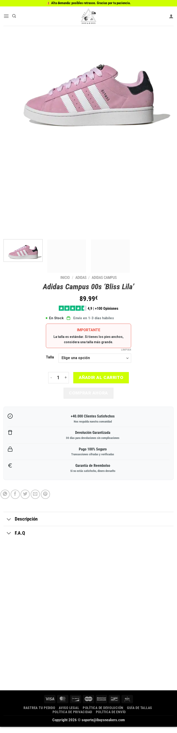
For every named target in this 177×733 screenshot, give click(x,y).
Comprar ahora (88, 394)
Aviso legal (69, 714)
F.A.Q (14, 540)
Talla (50, 359)
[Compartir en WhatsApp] (5, 500)
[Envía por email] (35, 500)
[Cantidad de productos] (58, 379)
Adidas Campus (104, 277)
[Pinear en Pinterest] (45, 500)
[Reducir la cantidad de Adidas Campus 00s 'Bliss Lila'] (51, 379)
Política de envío (111, 718)
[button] (6, 16)
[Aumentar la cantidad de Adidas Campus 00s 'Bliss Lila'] (66, 379)
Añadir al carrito (101, 378)
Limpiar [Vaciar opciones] (126, 351)
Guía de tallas (139, 714)
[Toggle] (9, 526)
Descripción (20, 526)
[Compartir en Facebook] (15, 500)
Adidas (80, 277)
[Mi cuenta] (171, 16)
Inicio (65, 277)
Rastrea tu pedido (39, 714)
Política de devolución (103, 714)
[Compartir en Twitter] (25, 500)
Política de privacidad (72, 718)
